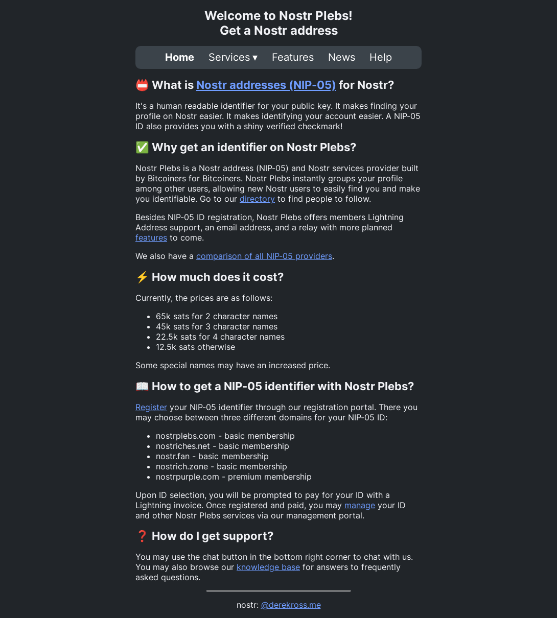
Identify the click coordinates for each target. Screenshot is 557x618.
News (341, 57)
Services (229, 57)
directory (257, 199)
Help (380, 57)
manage (359, 505)
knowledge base (268, 567)
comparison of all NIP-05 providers (264, 256)
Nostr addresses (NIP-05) (266, 84)
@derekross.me (291, 605)
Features (293, 57)
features (151, 237)
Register (151, 407)
